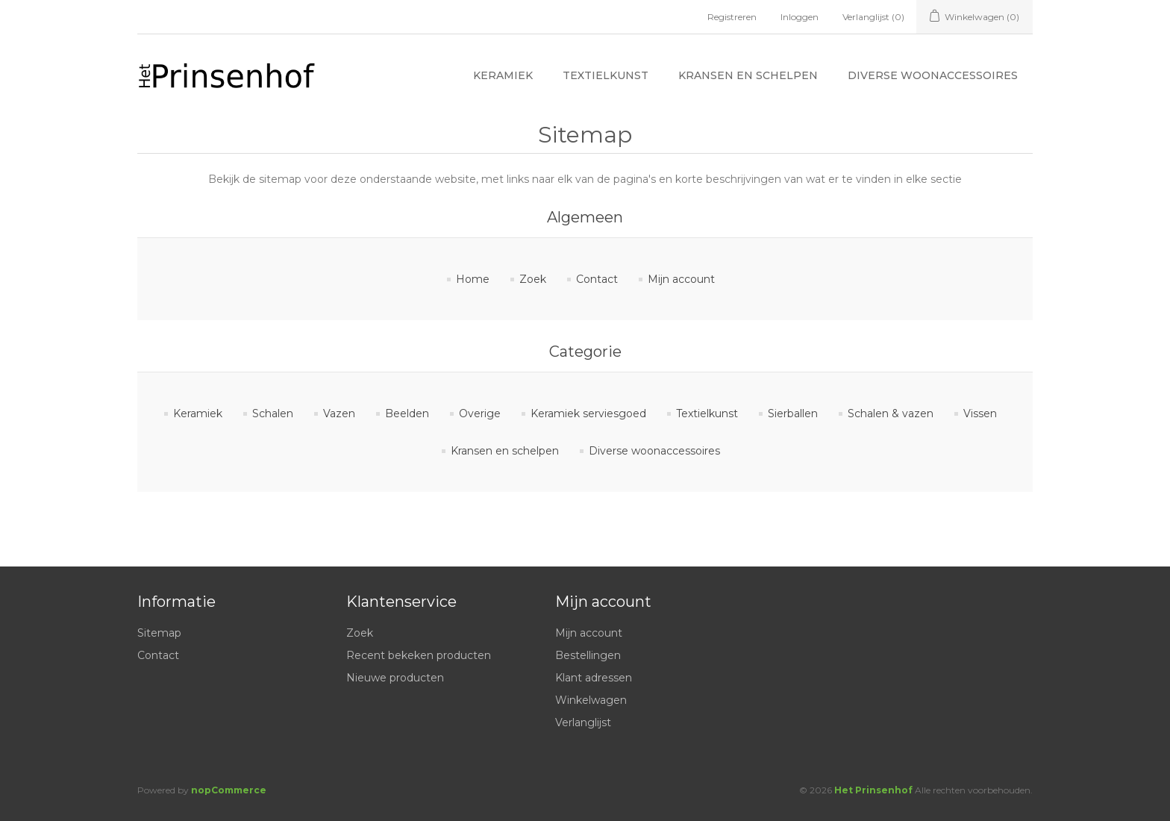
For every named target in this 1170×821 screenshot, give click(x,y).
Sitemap (159, 633)
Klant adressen (593, 677)
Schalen (272, 413)
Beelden (407, 413)
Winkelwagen (591, 700)
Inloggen (799, 16)
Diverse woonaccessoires (933, 75)
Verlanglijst (583, 722)
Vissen (980, 413)
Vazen (339, 413)
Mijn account (681, 279)
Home (472, 279)
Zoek (532, 279)
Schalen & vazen (890, 413)
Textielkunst (605, 75)
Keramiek (503, 75)
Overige (480, 413)
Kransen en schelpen (748, 75)
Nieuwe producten (395, 677)
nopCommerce (228, 790)
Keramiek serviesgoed (588, 413)
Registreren (732, 16)
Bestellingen (588, 655)
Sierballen (793, 413)
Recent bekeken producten (418, 655)
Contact (597, 279)
